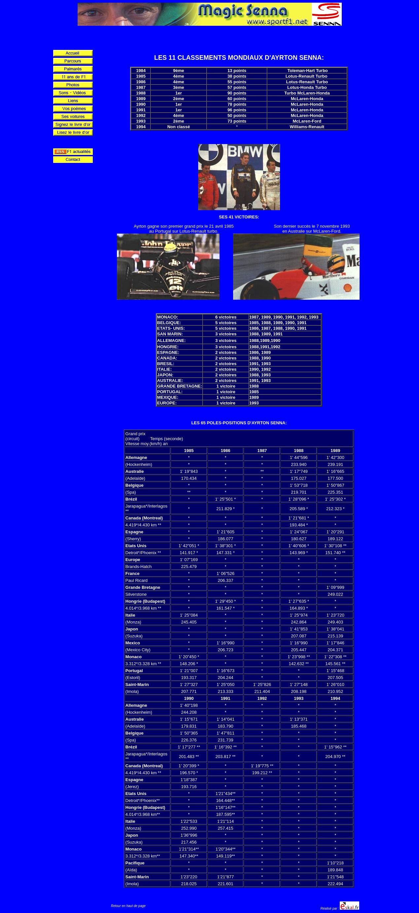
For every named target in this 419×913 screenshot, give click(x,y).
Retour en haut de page (128, 906)
